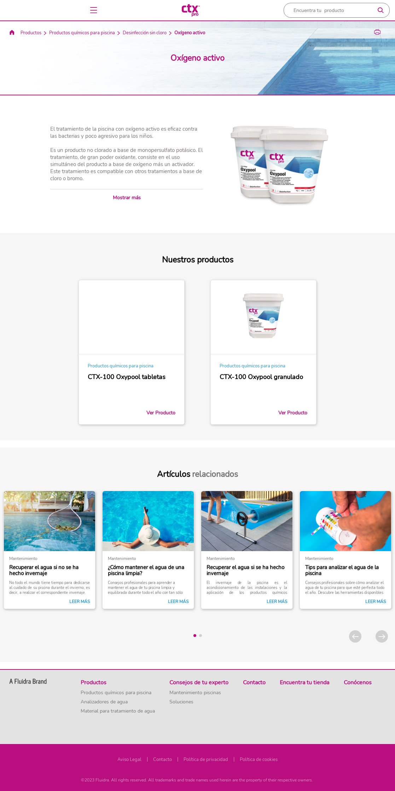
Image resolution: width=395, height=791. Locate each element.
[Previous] (355, 636)
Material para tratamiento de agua (118, 711)
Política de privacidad (206, 759)
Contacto (162, 759)
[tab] (194, 635)
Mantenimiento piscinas (195, 693)
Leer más (79, 601)
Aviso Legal (129, 759)
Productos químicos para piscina (82, 33)
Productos (31, 33)
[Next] (382, 636)
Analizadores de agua (104, 702)
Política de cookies (259, 759)
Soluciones (181, 702)
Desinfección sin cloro (145, 33)
